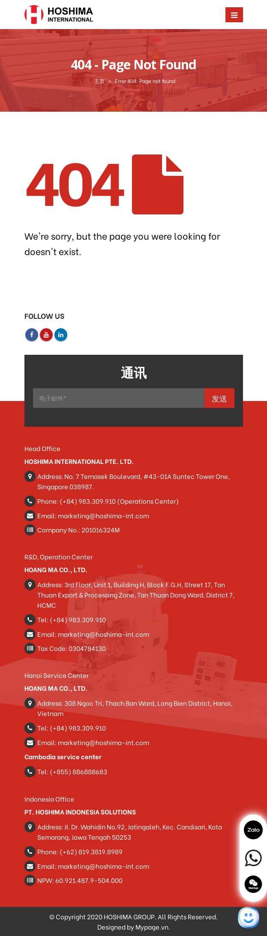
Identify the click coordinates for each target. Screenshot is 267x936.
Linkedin (60, 334)
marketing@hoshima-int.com (103, 515)
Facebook (31, 334)
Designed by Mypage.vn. (133, 926)
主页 (99, 80)
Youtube (46, 334)
